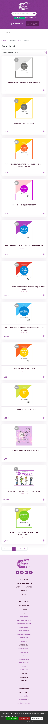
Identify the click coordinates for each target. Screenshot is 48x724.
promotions (24, 605)
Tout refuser (24, 719)
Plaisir (24, 681)
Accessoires (24, 688)
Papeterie (24, 677)
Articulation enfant (24, 624)
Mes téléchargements (24, 703)
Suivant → (23, 549)
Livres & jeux (24, 645)
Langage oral (24, 627)
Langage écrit (24, 631)
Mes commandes (24, 699)
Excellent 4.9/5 (25, 18)
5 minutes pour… (24, 648)
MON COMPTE (17, 24)
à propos (24, 579)
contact (24, 591)
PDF (18, 40)
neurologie (24, 617)
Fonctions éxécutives (24, 634)
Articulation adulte (24, 620)
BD (24, 655)
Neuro (24, 666)
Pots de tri (24, 638)
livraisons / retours (24, 587)
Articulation (24, 669)
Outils (24, 673)
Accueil (3, 40)
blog (24, 594)
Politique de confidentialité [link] (24, 722)
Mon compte (24, 692)
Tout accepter (12, 719)
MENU (7, 33)
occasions (24, 609)
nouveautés (24, 602)
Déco (24, 685)
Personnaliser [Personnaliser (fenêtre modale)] (37, 719)
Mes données (24, 696)
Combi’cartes (24, 652)
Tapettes (24, 641)
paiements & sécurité (24, 583)
